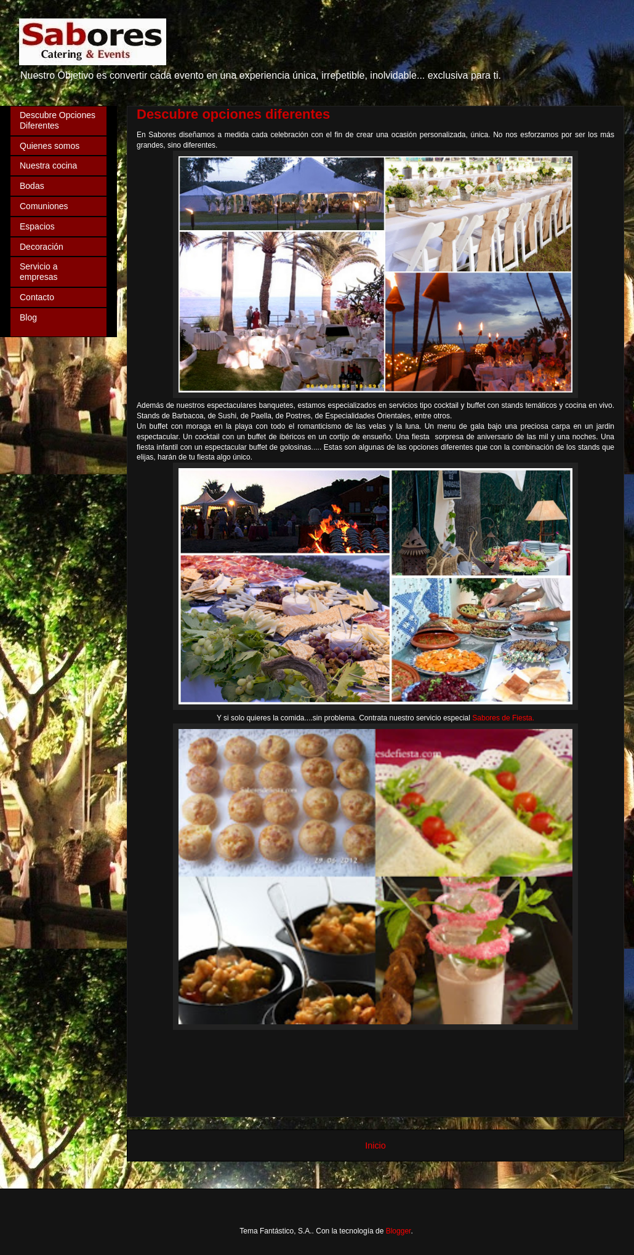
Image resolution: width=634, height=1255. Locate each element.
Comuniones (44, 206)
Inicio (375, 1145)
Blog (28, 317)
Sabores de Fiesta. (503, 718)
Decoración (41, 247)
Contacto (37, 297)
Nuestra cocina (48, 165)
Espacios (37, 226)
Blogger (398, 1231)
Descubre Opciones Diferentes (57, 120)
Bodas (32, 186)
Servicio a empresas (38, 271)
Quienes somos (49, 146)
